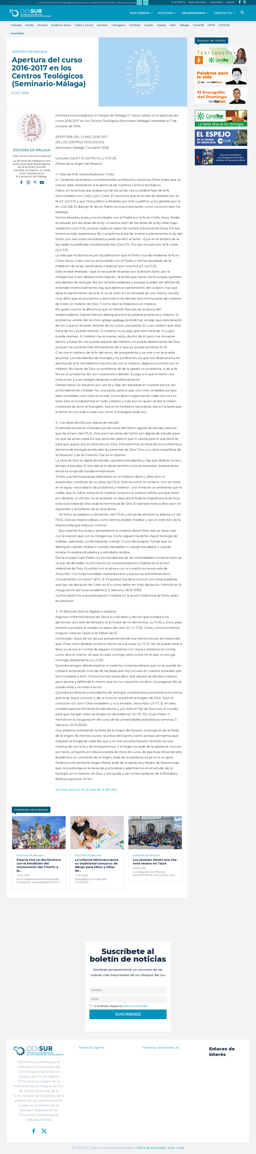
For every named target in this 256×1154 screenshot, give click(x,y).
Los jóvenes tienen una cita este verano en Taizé (155, 861)
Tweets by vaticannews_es (160, 1047)
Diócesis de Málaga (29, 51)
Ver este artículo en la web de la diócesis (86, 789)
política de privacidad (134, 1006)
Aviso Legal (176, 1148)
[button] (242, 13)
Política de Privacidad (150, 1148)
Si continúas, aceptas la (118, 1006)
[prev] (139, 2)
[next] (145, 2)
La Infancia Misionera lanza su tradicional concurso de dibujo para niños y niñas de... (96, 865)
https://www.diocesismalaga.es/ (31, 155)
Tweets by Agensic (91, 1047)
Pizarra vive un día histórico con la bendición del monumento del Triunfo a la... (39, 865)
